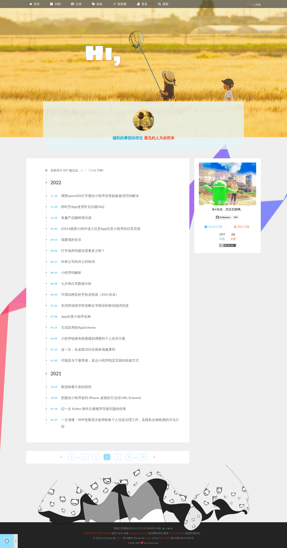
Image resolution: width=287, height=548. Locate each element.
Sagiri (148, 538)
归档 (55, 4)
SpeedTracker (176, 533)
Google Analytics (138, 533)
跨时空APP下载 (93, 533)
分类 (76, 4)
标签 (97, 4)
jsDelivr (106, 533)
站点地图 (165, 538)
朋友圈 (120, 4)
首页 (34, 4)
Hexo (119, 538)
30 (143, 457)
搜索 (162, 4)
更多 (142, 4)
